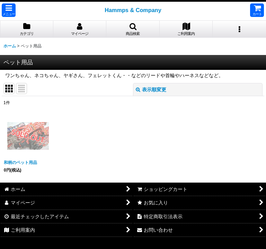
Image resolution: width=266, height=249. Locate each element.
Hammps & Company (133, 10)
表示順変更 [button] (151, 89)
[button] (9, 10)
